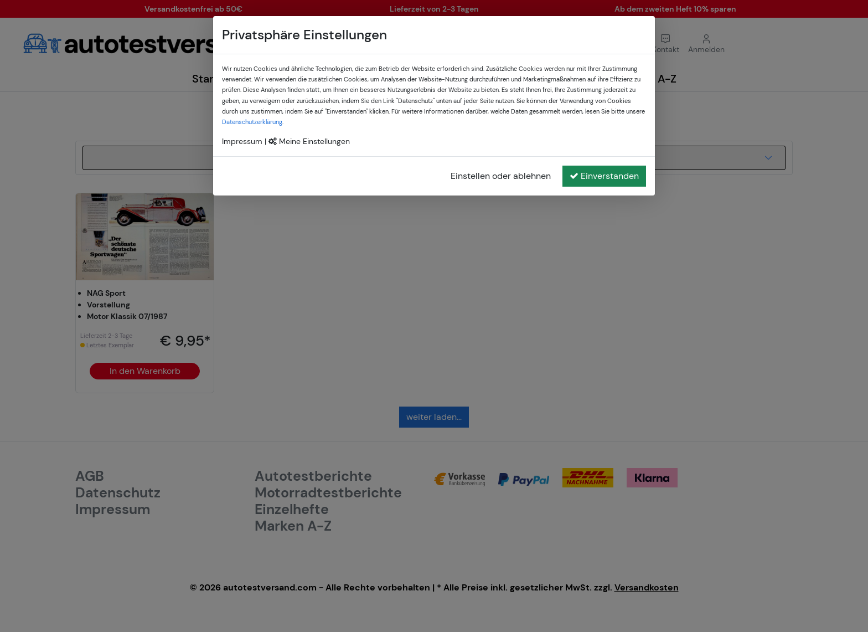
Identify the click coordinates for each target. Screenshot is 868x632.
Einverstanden (604, 176)
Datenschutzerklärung (252, 122)
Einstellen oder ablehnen (501, 176)
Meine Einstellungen (309, 141)
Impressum (242, 141)
